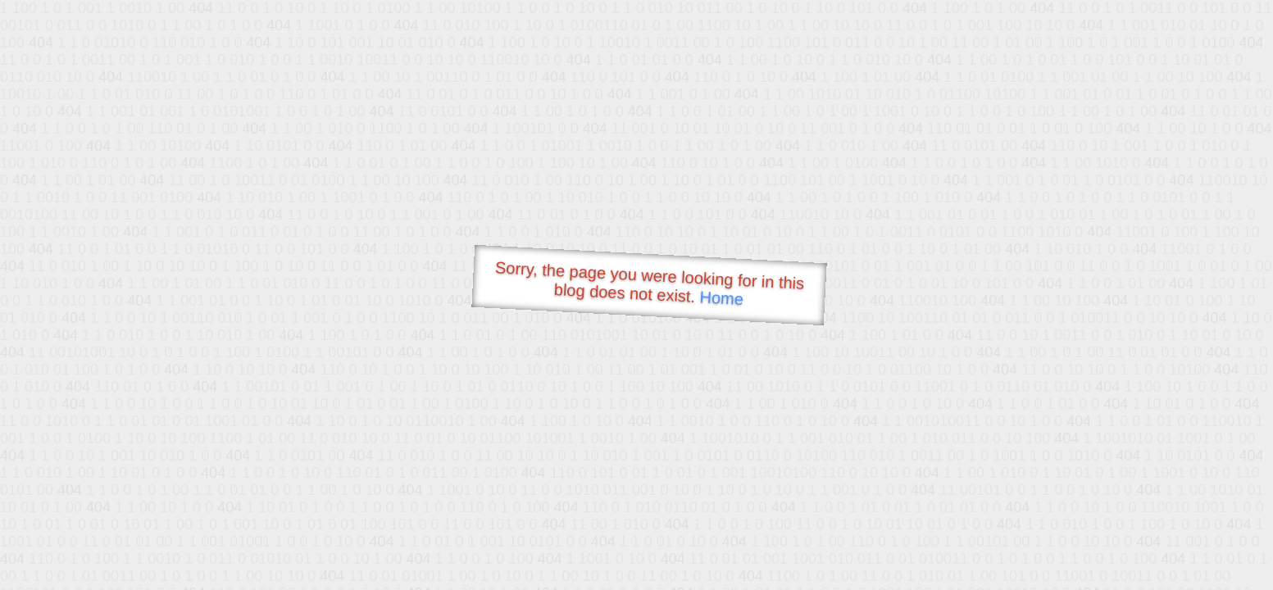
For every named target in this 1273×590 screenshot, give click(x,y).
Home (721, 298)
